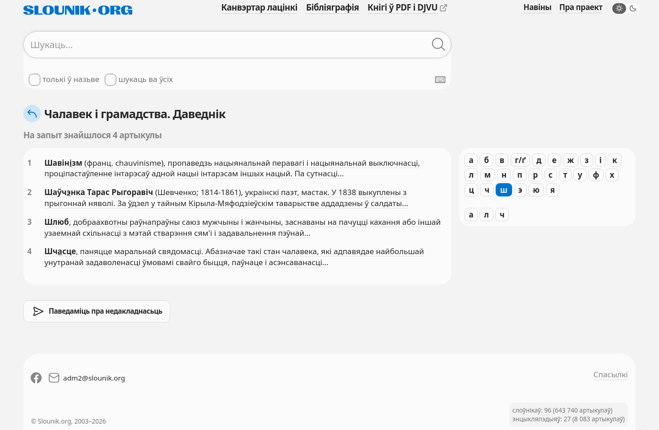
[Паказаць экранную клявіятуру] (440, 79)
